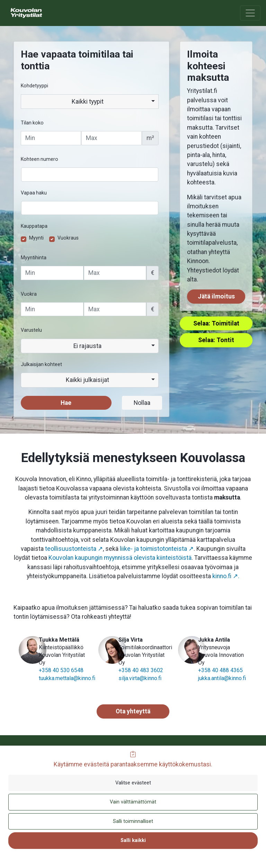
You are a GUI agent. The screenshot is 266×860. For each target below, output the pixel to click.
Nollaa (142, 402)
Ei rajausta (87, 345)
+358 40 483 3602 (140, 670)
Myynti (36, 238)
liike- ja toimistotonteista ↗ (157, 548)
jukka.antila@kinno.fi (222, 678)
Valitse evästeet (133, 783)
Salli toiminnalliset (133, 821)
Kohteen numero (39, 159)
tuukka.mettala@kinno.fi (67, 678)
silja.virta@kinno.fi (139, 678)
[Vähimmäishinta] (52, 273)
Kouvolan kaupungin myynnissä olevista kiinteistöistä (120, 557)
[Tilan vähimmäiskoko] (51, 138)
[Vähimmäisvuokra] (52, 309)
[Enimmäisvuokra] (115, 309)
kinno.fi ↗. (225, 576)
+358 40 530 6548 (61, 670)
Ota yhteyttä (133, 711)
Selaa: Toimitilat (216, 323)
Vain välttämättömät (133, 802)
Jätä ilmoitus (216, 296)
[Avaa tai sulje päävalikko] (250, 13)
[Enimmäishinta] (115, 273)
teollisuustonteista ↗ (74, 548)
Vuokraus (68, 238)
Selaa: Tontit (216, 340)
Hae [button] (66, 402)
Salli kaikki (133, 840)
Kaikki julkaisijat (87, 379)
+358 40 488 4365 (220, 670)
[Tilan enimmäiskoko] (111, 138)
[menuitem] (39, 13)
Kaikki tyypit (88, 101)
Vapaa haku (34, 193)
